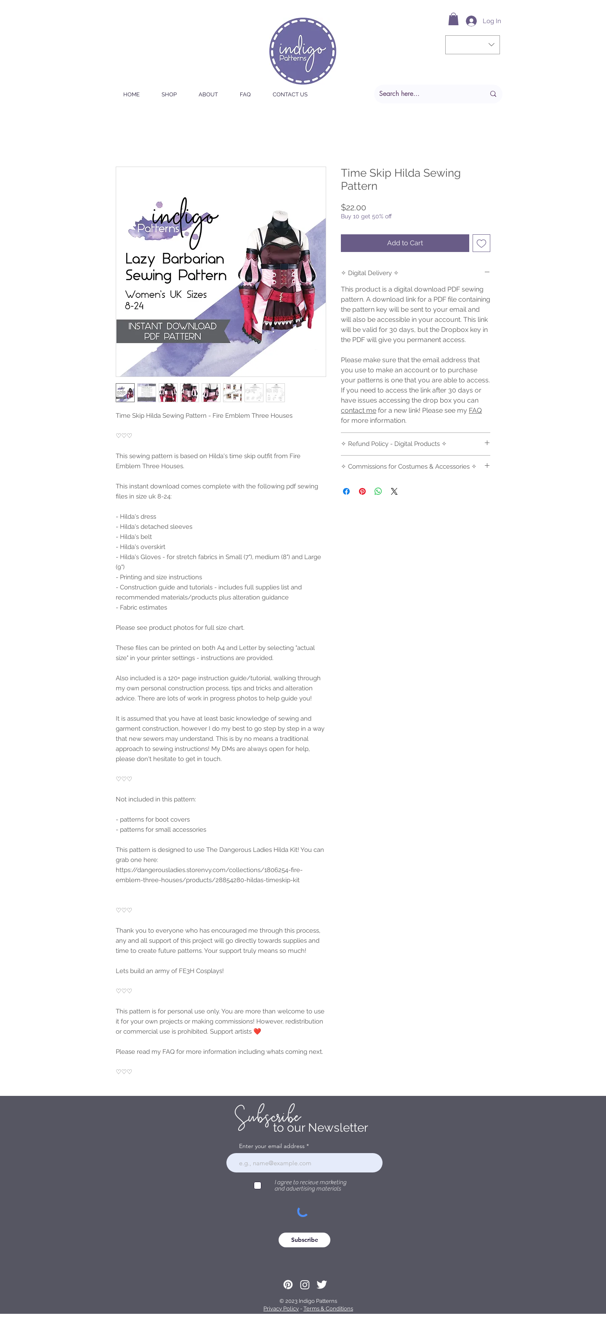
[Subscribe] (304, 1240)
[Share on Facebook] (346, 491)
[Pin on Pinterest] (362, 491)
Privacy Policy (281, 1308)
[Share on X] (394, 491)
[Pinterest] (288, 1284)
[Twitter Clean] (322, 1284)
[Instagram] (305, 1284)
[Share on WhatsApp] (378, 491)
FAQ (475, 410)
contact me (358, 410)
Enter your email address (272, 1146)
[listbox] (472, 44)
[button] (453, 19)
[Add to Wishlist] (481, 243)
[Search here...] (426, 94)
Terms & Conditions (328, 1308)
